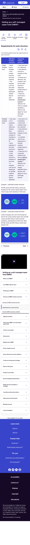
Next (24, 246)
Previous (6, 246)
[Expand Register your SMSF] (26, 342)
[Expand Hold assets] (26, 336)
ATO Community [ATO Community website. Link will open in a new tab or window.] (14, 462)
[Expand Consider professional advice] (26, 392)
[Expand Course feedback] (26, 410)
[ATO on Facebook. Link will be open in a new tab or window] (9, 469)
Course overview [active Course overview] (3, 38)
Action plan (26, 38)
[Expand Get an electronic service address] (26, 354)
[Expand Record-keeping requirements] (26, 378)
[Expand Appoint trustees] (26, 316)
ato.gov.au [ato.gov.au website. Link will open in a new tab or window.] (14, 443)
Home (14, 7)
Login (22, 2)
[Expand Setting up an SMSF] (26, 290)
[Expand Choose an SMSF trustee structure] (26, 296)
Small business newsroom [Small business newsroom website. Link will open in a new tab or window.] (14, 447)
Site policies (15, 499)
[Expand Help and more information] (26, 398)
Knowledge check (14, 38)
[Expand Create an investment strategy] (26, 360)
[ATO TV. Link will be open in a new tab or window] (19, 469)
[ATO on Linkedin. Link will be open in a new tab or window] (16, 469)
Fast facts (9, 37)
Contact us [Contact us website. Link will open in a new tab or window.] (14, 482)
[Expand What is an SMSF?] (26, 278)
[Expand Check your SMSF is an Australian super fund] (26, 323)
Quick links (20, 37)
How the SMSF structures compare (11, 311)
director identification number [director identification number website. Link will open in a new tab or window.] (22, 100)
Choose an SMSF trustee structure (11, 302)
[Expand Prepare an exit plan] (26, 372)
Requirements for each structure (10, 307)
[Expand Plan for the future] (26, 366)
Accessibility (15, 477)
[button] (25, 49)
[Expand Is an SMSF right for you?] (26, 284)
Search (26, 7)
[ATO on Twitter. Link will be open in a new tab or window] (13, 469)
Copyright (15, 494)
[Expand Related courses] (26, 404)
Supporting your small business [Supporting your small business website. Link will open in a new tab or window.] (14, 458)
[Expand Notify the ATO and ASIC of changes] (26, 385)
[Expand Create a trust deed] (26, 330)
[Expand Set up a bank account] (26, 348)
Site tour (15, 432)
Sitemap (15, 488)
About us (15, 428)
